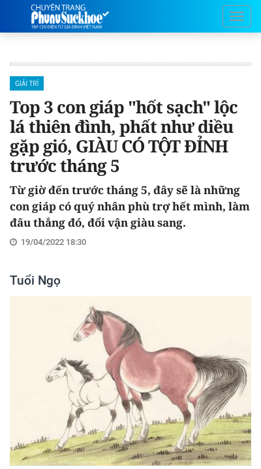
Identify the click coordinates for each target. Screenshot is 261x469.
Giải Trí (26, 83)
